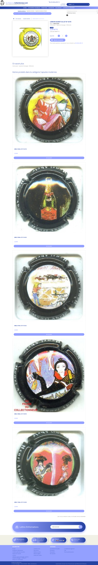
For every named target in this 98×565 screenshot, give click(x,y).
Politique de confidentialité (17, 559)
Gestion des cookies (38, 555)
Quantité (52, 35)
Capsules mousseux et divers (41, 11)
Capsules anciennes (30, 11)
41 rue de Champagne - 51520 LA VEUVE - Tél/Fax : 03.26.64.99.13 (24, 563)
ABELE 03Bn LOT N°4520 (20, 237)
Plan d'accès (36, 550)
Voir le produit (49, 157)
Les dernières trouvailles (34, 7)
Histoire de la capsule (16, 553)
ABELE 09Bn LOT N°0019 (20, 414)
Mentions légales (37, 553)
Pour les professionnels (69, 552)
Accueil (25, 7)
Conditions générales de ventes (18, 552)
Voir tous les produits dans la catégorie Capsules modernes (71, 516)
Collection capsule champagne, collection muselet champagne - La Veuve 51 (20, 557)
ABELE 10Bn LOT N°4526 (20, 502)
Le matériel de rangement (69, 7)
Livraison (14, 555)
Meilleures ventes (37, 552)
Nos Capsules (58, 7)
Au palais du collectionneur (17, 550)
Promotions (44, 7)
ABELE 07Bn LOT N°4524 (20, 325)
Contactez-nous (37, 548)
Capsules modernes (22, 11)
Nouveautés (51, 7)
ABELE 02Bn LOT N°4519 (20, 149)
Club (65, 550)
